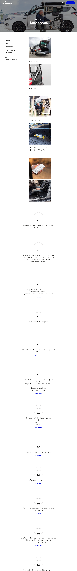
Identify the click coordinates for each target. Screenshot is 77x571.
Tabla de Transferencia (10, 47)
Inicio (36, 19)
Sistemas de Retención (11, 59)
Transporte (40, 19)
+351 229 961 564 (65, 564)
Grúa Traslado (8, 52)
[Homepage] (6, 3)
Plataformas (8, 54)
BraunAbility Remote (10, 46)
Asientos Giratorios (10, 50)
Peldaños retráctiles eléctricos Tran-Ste (13, 44)
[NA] (40, 47)
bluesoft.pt (28, 560)
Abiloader (8, 40)
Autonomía (8, 38)
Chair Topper (8, 43)
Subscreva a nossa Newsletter (51, 550)
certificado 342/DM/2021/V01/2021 (12, 565)
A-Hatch (7, 42)
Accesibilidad (8, 61)
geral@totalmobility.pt (63, 561)
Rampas (7, 57)
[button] (62, 3)
